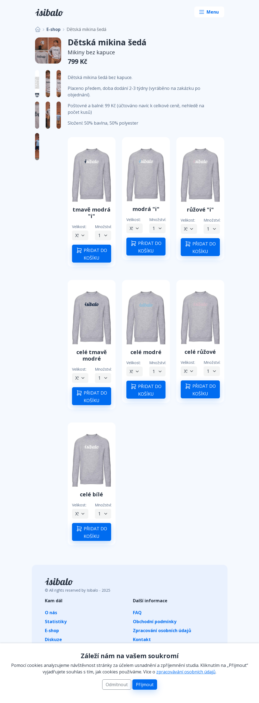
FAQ (137, 613)
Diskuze (53, 639)
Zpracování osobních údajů (162, 630)
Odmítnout (117, 685)
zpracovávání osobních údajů (186, 672)
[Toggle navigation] (209, 12)
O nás (51, 613)
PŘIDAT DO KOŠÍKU (91, 254)
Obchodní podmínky (154, 622)
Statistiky (56, 622)
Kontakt (142, 639)
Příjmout (145, 685)
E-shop (53, 29)
